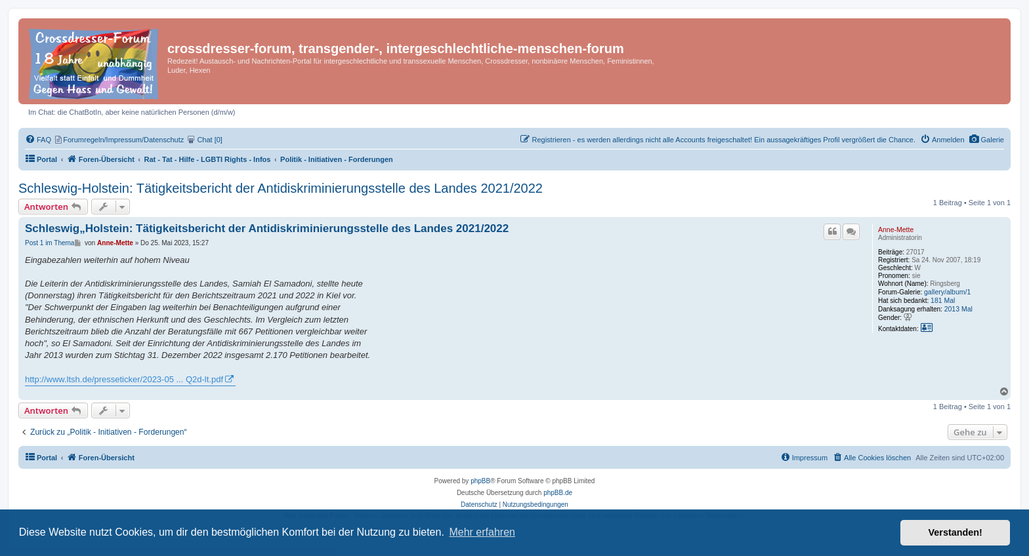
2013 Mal (958, 309)
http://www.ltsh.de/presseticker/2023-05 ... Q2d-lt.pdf (124, 379)
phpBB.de (557, 492)
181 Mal (943, 300)
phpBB (480, 481)
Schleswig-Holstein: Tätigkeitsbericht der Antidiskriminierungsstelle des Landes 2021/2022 (280, 188)
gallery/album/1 (947, 292)
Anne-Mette (896, 229)
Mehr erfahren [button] (482, 532)
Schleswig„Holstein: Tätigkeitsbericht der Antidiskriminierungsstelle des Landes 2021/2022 (267, 228)
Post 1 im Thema (49, 243)
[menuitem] (986, 140)
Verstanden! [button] (955, 532)
